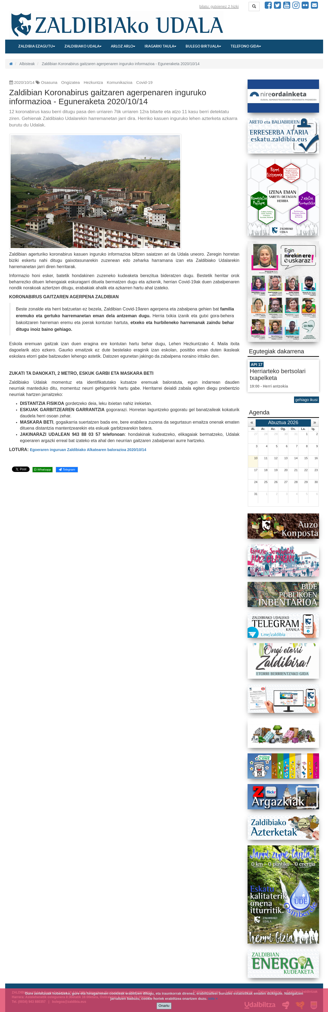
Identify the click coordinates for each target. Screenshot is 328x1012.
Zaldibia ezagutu (36, 46)
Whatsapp (42, 469)
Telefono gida (245, 46)
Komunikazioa (119, 82)
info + (213, 999)
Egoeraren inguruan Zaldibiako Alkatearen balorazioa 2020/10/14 (88, 450)
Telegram (67, 469)
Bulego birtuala (203, 46)
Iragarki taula (160, 46)
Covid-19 (144, 82)
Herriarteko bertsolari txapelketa (277, 374)
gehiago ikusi (306, 400)
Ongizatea (70, 82)
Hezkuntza (93, 82)
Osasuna (49, 82)
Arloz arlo (123, 46)
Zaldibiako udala (82, 46)
